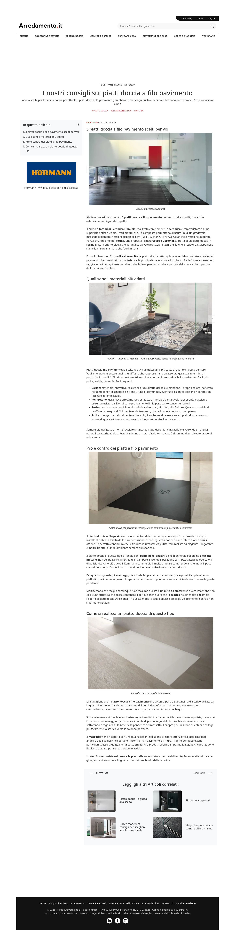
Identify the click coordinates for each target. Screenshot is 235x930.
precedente (98, 773)
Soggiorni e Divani (47, 36)
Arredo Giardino (185, 36)
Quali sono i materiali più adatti (44, 137)
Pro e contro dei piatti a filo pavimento (48, 141)
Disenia (139, 110)
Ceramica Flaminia (121, 110)
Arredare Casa (127, 36)
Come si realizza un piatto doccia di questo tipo (51, 148)
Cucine (24, 36)
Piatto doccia (100, 110)
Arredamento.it (68, 25)
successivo (202, 773)
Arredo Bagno (75, 36)
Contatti (165, 903)
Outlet (200, 18)
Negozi (211, 18)
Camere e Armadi (100, 36)
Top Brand (208, 36)
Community (186, 18)
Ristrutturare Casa (155, 36)
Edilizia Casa (132, 903)
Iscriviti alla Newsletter (184, 903)
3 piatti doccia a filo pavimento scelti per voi (52, 132)
